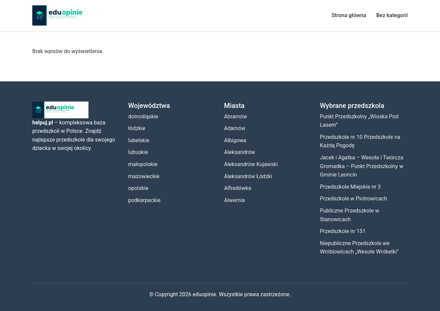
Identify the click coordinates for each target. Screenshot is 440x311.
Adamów (234, 128)
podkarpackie (144, 200)
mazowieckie (143, 176)
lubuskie (138, 152)
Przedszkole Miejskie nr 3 (350, 187)
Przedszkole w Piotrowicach (353, 198)
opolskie (138, 188)
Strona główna (348, 15)
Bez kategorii (392, 15)
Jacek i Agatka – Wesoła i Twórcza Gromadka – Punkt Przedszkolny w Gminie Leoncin (361, 166)
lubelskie (138, 140)
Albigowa (235, 140)
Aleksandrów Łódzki (248, 176)
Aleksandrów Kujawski (251, 164)
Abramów (235, 116)
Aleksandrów (239, 152)
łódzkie (136, 128)
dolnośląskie (143, 116)
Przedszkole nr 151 (343, 231)
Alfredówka (237, 188)
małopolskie (142, 164)
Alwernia (234, 200)
